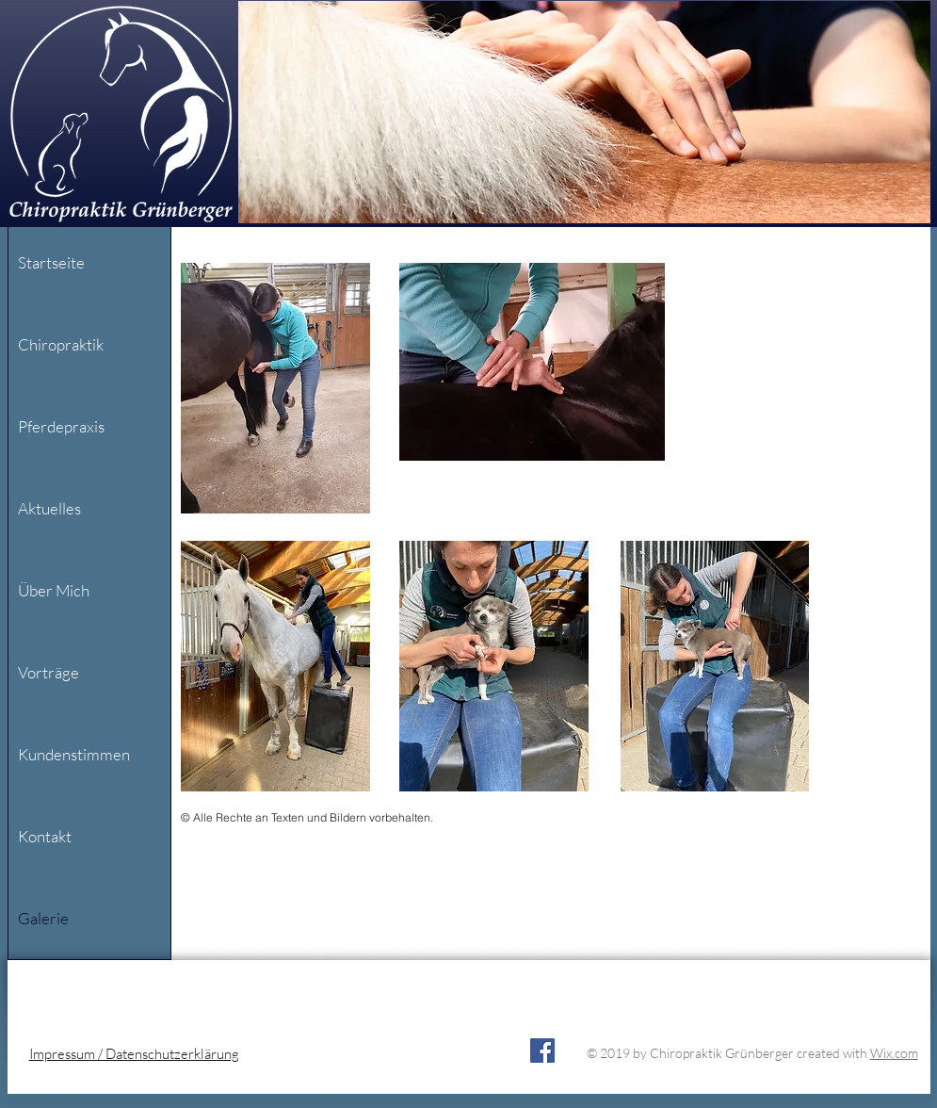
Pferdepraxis (61, 426)
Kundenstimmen (74, 754)
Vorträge (48, 672)
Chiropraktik (61, 344)
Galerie (43, 918)
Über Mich (53, 590)
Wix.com (894, 1053)
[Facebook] (542, 1050)
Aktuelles (49, 508)
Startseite (51, 262)
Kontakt (45, 836)
